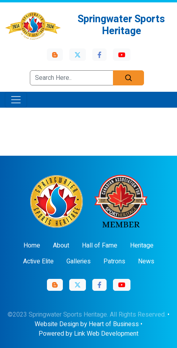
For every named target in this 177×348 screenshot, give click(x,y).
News (146, 261)
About (61, 245)
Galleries (78, 261)
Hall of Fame (99, 245)
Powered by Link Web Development (88, 333)
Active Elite (38, 261)
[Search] (128, 77)
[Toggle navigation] (16, 100)
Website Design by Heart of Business (87, 324)
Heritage (142, 245)
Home (31, 245)
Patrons (114, 261)
